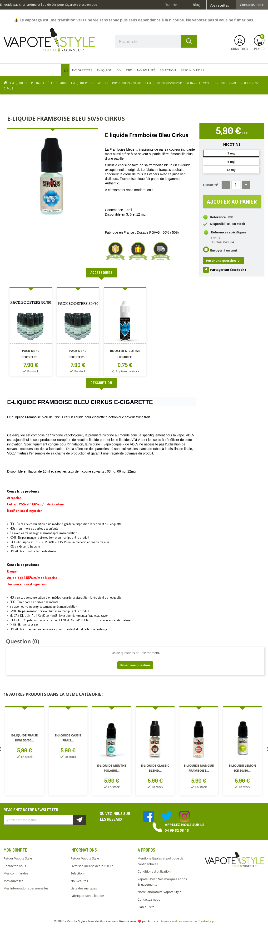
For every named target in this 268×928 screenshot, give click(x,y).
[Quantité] (235, 185)
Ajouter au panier (232, 201)
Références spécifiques (228, 232)
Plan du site (146, 907)
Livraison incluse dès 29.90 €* (91, 866)
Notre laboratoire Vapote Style (159, 892)
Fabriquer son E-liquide (87, 895)
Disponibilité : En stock (227, 224)
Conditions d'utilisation (154, 871)
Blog (196, 4)
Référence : (219, 217)
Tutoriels (172, 4)
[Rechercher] (156, 41)
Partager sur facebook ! (228, 270)
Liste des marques (83, 888)
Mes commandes (16, 873)
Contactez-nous (252, 4)
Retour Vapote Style (18, 858)
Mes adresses (13, 881)
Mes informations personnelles (26, 888)
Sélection (77, 873)
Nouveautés (79, 881)
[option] (30, 332)
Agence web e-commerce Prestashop (187, 921)
